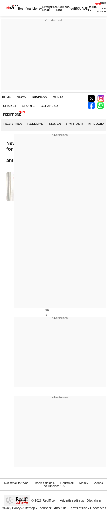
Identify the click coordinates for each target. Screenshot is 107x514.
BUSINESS (39, 97)
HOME (6, 97)
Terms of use (78, 508)
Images (54, 124)
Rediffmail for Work (16, 482)
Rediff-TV (92, 8)
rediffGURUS (79, 8)
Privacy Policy (11, 508)
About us (60, 508)
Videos (98, 482)
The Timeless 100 (53, 486)
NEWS (21, 97)
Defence (35, 124)
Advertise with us (72, 500)
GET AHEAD (49, 106)
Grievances (98, 508)
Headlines (12, 124)
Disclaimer (94, 500)
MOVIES (58, 97)
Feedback (45, 508)
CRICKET (9, 106)
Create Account (101, 10)
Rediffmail (25, 8)
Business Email (63, 8)
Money (37, 8)
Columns (74, 124)
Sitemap (29, 508)
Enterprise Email (49, 8)
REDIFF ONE (12, 114)
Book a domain (44, 482)
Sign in (102, 2)
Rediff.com (50, 500)
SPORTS (28, 106)
